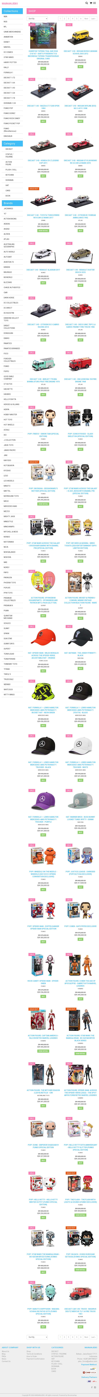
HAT (7, 185)
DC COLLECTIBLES (11, 303)
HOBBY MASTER (10, 415)
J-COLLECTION (9, 440)
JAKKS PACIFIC (10, 450)
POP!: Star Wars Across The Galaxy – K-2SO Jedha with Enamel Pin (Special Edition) (80, 490)
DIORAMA (9, 180)
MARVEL (7, 47)
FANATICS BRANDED (12, 348)
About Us (5, 1351)
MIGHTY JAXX (9, 516)
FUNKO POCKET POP (12, 123)
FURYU (6, 371)
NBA (5, 17)
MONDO (7, 537)
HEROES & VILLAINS (11, 404)
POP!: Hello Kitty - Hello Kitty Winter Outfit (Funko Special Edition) (43, 1202)
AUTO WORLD (9, 252)
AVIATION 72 (9, 262)
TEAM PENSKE (9, 659)
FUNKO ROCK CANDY (12, 118)
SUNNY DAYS (9, 644)
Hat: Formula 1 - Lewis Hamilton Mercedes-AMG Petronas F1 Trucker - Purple (43, 819)
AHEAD (6, 229)
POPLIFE (7, 588)
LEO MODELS (9, 481)
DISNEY (7, 42)
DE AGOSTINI (9, 313)
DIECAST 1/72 (9, 78)
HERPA (6, 409)
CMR (5, 293)
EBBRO (80, 56)
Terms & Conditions (34, 1354)
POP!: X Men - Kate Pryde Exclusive (80, 926)
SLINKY (6, 628)
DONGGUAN (8, 333)
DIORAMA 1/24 (10, 103)
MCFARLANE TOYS (43, 1095)
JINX (5, 455)
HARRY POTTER (10, 62)
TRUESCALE (8, 679)
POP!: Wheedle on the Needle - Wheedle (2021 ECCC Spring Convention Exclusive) (43, 874)
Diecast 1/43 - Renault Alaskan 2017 (43, 270)
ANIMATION (8, 37)
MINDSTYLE (8, 522)
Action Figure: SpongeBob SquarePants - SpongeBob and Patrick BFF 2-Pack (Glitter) (43, 600)
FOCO (6, 354)
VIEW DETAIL (43, 231)
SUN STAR (8, 639)
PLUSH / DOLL (11, 170)
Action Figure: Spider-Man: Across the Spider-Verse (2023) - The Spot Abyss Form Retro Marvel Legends (80, 1092)
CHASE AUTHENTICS (12, 287)
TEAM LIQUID (43, 661)
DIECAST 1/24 (9, 93)
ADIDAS (7, 224)
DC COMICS (8, 52)
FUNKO (43, 439)
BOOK (8, 196)
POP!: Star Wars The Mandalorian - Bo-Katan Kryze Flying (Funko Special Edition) (43, 1256)
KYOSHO (7, 471)
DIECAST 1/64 (9, 83)
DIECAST (9, 149)
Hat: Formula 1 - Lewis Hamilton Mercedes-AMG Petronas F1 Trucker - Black (43, 764)
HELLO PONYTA (10, 399)
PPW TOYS (8, 593)
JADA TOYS (8, 445)
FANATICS (8, 343)
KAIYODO (7, 460)
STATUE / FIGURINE (59, 1354)
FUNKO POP (8, 108)
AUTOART (8, 257)
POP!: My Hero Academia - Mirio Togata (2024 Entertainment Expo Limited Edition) (80, 545)
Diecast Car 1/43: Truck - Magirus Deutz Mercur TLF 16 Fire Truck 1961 (80, 1311)
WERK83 (7, 684)
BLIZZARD (8, 282)
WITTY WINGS (9, 695)
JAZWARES (8, 209)
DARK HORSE (9, 298)
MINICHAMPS (9, 527)
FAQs (4, 1356)
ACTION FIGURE (57, 1356)
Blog (3, 1354)
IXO (5, 435)
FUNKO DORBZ (9, 113)
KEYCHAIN (10, 175)
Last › (93, 19)
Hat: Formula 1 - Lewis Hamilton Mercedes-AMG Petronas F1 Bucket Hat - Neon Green (43, 710)
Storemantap (72, 1395)
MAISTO (7, 486)
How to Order (32, 1356)
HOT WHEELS (9, 425)
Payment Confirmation (36, 1359)
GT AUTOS (8, 384)
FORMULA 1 (8, 73)
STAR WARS (9, 57)
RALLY (6, 67)
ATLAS (80, 220)
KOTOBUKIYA (9, 465)
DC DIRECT (8, 308)
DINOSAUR (8, 136)
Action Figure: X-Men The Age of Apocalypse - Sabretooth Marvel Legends (80, 983)
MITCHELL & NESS (11, 532)
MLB (5, 22)
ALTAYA (80, 1316)
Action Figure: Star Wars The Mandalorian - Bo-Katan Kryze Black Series (80, 1038)
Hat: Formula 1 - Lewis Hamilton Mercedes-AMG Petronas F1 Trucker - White (80, 764)
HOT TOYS (8, 420)
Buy (43, 68)
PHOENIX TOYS (10, 583)
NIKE (5, 562)
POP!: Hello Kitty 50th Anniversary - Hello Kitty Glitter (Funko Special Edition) (80, 1147)
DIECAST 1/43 (9, 88)
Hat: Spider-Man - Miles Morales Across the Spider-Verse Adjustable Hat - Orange (43, 655)
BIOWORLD (8, 277)
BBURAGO (8, 272)
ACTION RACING (10, 219)
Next (86, 19)
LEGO (6, 476)
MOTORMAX (9, 542)
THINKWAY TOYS (10, 664)
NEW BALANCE (9, 552)
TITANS (7, 669)
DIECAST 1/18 (9, 98)
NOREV (43, 272)
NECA (6, 547)
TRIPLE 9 (7, 674)
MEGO (6, 501)
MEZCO (7, 511)
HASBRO (80, 989)
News (4, 1359)
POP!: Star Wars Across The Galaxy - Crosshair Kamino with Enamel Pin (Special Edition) (43, 545)
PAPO (6, 572)
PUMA (6, 611)
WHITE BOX (8, 689)
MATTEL (7, 491)
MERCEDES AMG (43, 715)
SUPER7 (43, 605)
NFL (5, 27)
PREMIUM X (8, 606)
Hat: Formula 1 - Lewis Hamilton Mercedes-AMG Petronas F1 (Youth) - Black (80, 710)
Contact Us (6, 1361)
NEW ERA (80, 658)
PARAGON (8, 578)
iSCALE (6, 430)
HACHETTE (8, 389)
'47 (5, 214)
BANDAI (7, 267)
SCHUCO (7, 623)
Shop (29, 1351)
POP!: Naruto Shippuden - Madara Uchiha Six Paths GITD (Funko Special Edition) (43, 1311)
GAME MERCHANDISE (12, 32)
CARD (8, 191)
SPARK (43, 220)
